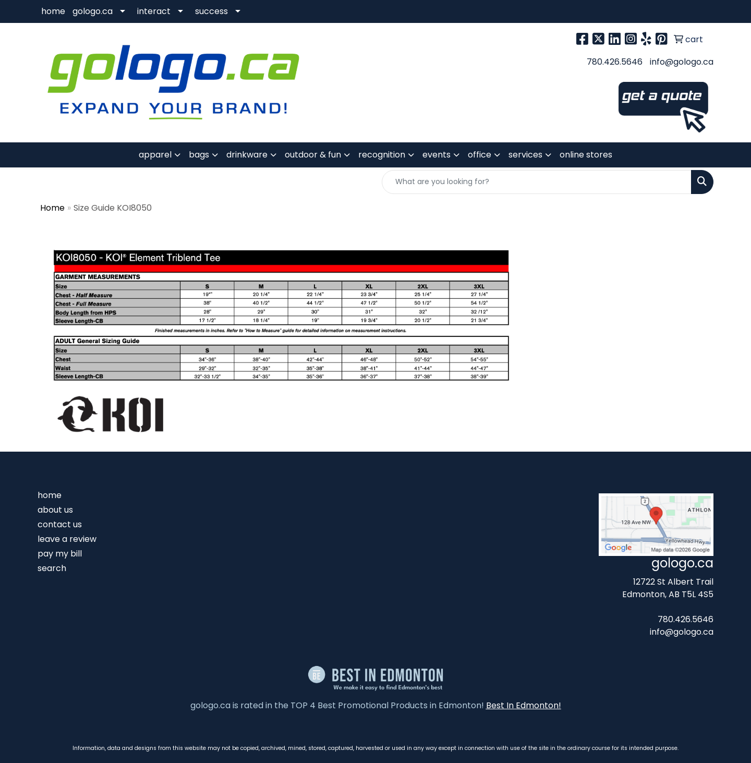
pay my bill (60, 554)
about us (55, 510)
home (53, 11)
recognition (381, 155)
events (436, 155)
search (52, 568)
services (525, 155)
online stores (586, 155)
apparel (155, 155)
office (479, 155)
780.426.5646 (615, 62)
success (211, 11)
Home (52, 208)
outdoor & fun (313, 155)
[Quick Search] (537, 182)
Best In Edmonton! (523, 705)
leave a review (67, 539)
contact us (60, 524)
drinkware (247, 155)
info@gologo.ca (681, 62)
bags (199, 155)
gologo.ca (92, 11)
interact (154, 11)
